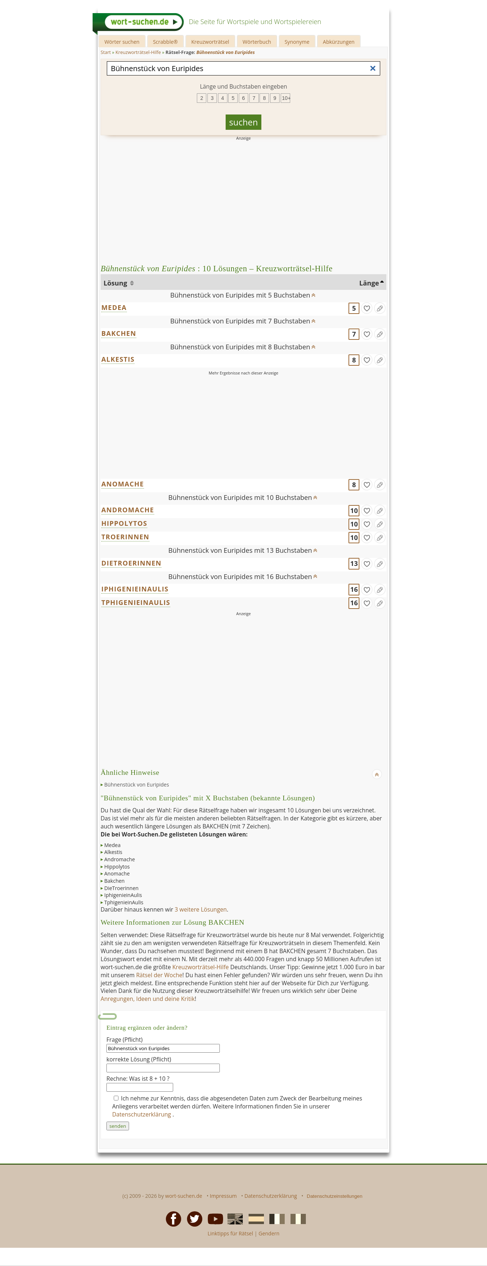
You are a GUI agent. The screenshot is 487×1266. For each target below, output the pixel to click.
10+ (286, 98)
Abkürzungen (339, 41)
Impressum (223, 1195)
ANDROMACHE (127, 509)
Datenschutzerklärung (142, 1114)
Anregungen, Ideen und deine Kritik (148, 999)
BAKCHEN (118, 333)
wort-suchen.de (183, 1195)
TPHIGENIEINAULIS (135, 602)
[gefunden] (367, 308)
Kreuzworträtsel (210, 41)
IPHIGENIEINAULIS (134, 589)
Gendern (268, 1233)
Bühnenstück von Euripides (136, 784)
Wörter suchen (121, 41)
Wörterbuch (257, 41)
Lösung (116, 283)
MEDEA (114, 307)
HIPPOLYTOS (124, 523)
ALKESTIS (118, 359)
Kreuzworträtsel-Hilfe (200, 967)
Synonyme (297, 41)
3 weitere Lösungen (201, 909)
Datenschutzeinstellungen (335, 1196)
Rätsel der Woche (159, 975)
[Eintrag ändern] (380, 308)
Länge (369, 283)
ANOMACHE (122, 483)
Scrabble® (165, 41)
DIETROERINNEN (131, 563)
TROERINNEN (125, 536)
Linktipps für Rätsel (230, 1233)
